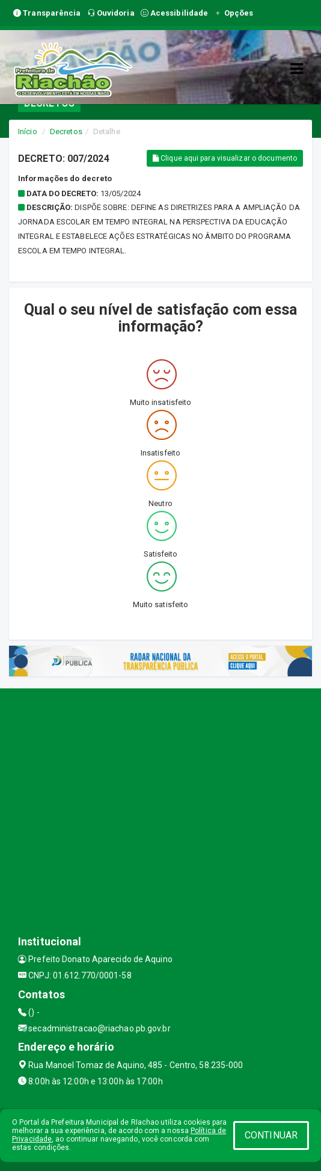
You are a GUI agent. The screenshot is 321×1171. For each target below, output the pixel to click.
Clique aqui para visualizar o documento (225, 158)
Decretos (66, 131)
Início (27, 131)
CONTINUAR (271, 1135)
